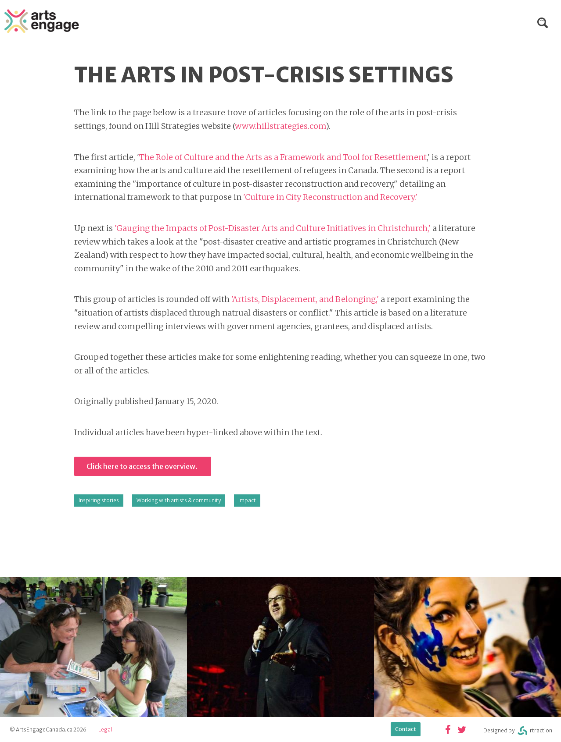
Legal (105, 729)
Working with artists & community (179, 500)
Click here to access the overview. (142, 466)
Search (542, 23)
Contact (405, 729)
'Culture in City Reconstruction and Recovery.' (330, 197)
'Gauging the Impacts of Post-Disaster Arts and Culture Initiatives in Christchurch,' (273, 228)
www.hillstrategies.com (280, 126)
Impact (247, 500)
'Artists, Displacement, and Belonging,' (306, 299)
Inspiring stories (99, 500)
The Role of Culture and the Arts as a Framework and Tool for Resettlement (283, 157)
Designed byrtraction (517, 731)
